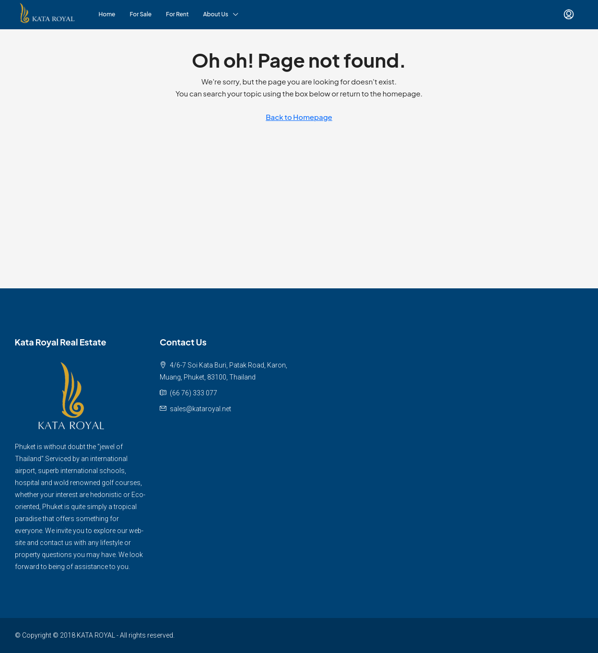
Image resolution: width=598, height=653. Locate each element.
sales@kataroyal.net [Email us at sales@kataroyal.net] (200, 409)
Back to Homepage (299, 116)
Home (107, 14)
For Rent (177, 14)
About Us (215, 14)
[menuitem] (569, 14)
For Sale (141, 14)
